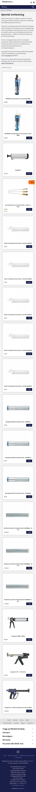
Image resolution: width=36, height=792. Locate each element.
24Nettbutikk (21, 788)
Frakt (4, 755)
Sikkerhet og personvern (27, 755)
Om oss (21, 720)
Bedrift (27, 720)
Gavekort (16, 723)
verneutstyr (8, 55)
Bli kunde (15, 720)
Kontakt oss (30, 723)
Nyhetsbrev (18, 757)
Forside (2, 10)
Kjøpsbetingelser (13, 755)
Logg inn (23, 723)
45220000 (30, 761)
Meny (4, 7)
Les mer (19, 783)
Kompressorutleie (7, 723)
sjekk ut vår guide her (7, 63)
